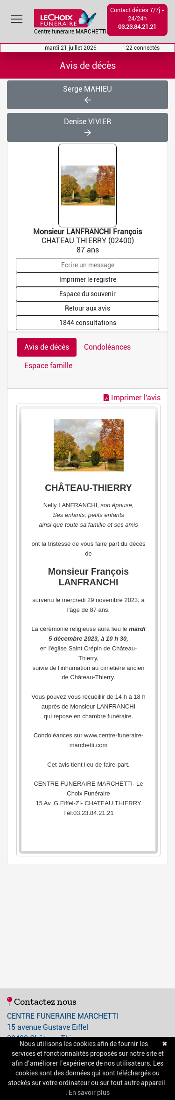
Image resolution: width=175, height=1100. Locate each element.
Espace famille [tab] (48, 365)
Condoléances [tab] (107, 347)
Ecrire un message (87, 265)
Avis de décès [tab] (46, 347)
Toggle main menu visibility (17, 17)
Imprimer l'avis (132, 397)
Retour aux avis (87, 308)
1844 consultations (87, 322)
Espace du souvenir (87, 294)
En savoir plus (89, 1092)
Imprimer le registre (87, 279)
